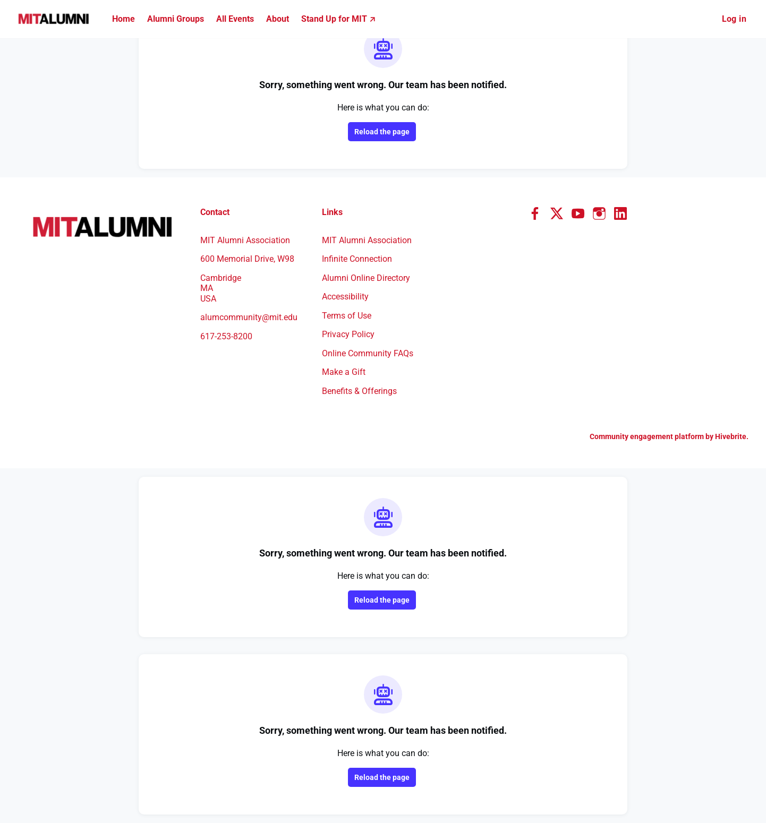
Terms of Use (346, 316)
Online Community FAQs (367, 353)
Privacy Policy (348, 334)
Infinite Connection (357, 259)
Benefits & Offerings (359, 391)
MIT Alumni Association (367, 240)
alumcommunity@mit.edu (248, 317)
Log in (734, 19)
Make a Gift (343, 372)
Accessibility (345, 297)
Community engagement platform (647, 436)
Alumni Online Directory (366, 278)
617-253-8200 (226, 336)
